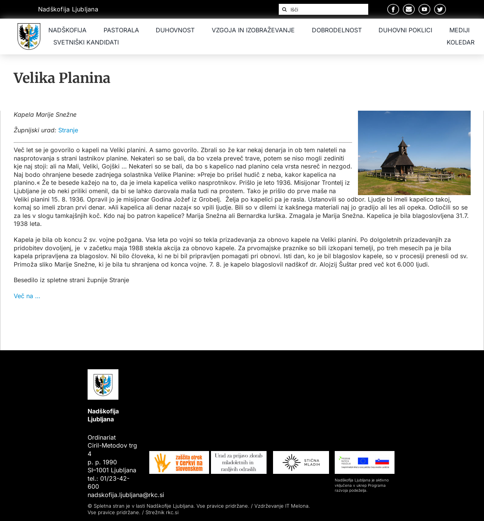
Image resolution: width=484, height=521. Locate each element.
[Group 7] (409, 7)
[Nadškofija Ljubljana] (29, 26)
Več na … (27, 296)
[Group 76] (301, 454)
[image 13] (179, 454)
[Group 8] (424, 7)
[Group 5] (393, 7)
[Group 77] (365, 454)
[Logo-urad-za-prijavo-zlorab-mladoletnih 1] (239, 454)
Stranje (68, 130)
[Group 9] (440, 7)
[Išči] (323, 9)
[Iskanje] (284, 9)
